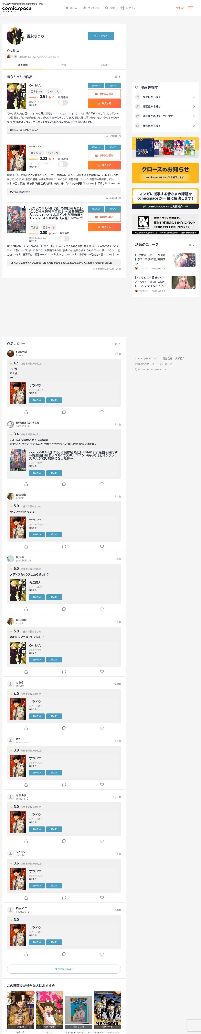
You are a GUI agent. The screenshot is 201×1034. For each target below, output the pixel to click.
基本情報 (23, 65)
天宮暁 (34, 227)
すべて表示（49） (64, 969)
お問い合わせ (142, 364)
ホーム (72, 7)
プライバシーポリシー (163, 364)
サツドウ (35, 146)
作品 (64, 65)
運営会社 (167, 358)
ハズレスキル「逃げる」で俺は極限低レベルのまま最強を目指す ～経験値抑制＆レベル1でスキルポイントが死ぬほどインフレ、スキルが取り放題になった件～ (56, 215)
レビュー (105, 65)
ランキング (91, 7)
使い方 (180, 7)
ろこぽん (35, 85)
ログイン (127, 8)
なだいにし (53, 91)
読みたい (96, 86)
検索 (110, 7)
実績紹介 (180, 358)
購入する (104, 103)
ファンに (100, 36)
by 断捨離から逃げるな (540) (107, 269)
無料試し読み (104, 93)
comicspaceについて (147, 358)
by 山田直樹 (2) (113, 136)
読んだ (113, 86)
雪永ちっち (36, 91)
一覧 (114, 77)
